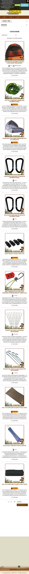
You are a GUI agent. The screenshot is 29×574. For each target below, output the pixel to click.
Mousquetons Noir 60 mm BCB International (14, 215)
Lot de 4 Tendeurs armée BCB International (14, 101)
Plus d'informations (24, 5)
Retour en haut (22, 505)
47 (14, 502)
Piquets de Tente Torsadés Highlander (14, 330)
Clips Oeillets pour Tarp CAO (14, 254)
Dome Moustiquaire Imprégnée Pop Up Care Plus (14, 139)
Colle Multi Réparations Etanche (14, 445)
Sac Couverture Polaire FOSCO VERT (14, 408)
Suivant (20, 502)
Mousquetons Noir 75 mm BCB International (14, 177)
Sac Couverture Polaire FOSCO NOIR (14, 484)
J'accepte (17, 5)
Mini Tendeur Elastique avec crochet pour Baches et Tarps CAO (14, 292)
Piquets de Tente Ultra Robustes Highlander (14, 369)
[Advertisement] (14, 521)
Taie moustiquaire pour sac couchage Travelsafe (14, 62)
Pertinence (9, 35)
